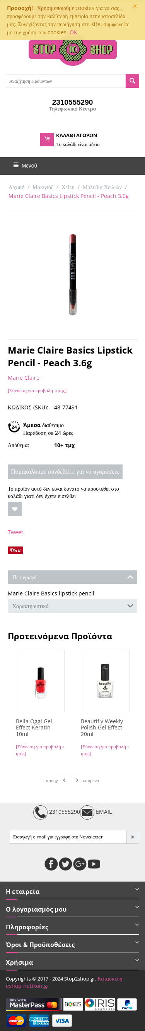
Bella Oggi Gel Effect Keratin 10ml (34, 728)
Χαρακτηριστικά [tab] (72, 605)
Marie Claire (23, 377)
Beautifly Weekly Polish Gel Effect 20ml (102, 728)
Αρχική (16, 187)
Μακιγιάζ (42, 187)
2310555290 (56, 812)
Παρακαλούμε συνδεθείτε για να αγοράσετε (65, 471)
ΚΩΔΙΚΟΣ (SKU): (28, 407)
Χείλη (68, 187)
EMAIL (96, 812)
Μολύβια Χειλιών (102, 187)
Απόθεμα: (18, 445)
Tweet (15, 532)
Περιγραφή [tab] (72, 576)
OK (73, 32)
